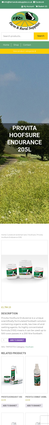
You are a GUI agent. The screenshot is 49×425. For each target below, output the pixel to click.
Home (6, 45)
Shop (16, 45)
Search (40, 36)
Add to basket (17, 340)
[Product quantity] (4, 340)
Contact (27, 45)
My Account (27, 6)
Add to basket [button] (10, 406)
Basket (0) (41, 6)
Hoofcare (32, 235)
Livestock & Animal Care (17, 235)
